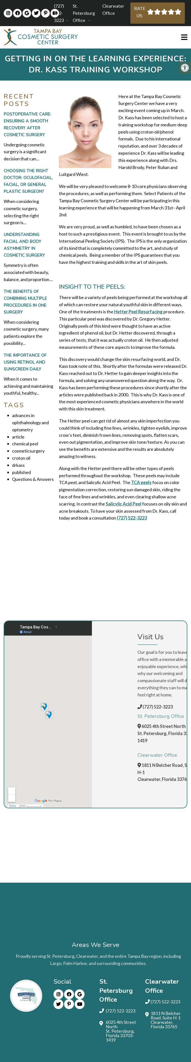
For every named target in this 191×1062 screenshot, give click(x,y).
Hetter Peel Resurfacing (138, 311)
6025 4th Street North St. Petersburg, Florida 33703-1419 (121, 1031)
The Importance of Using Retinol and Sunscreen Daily (25, 362)
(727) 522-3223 (59, 13)
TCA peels (141, 482)
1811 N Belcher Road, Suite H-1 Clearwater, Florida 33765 (166, 1020)
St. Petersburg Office (84, 13)
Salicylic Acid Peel (123, 503)
